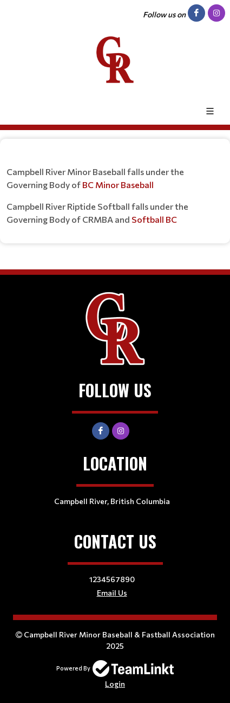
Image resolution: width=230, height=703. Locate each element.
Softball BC (154, 219)
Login (115, 683)
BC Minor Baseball (118, 184)
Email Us (112, 592)
